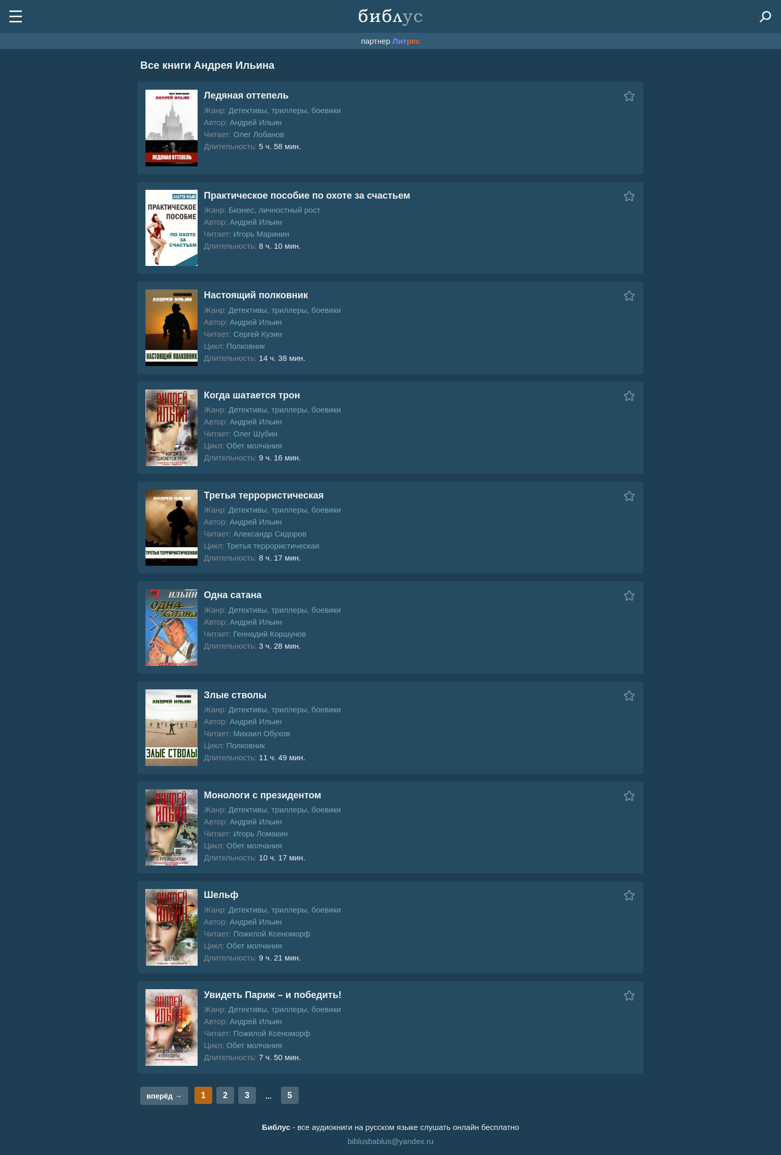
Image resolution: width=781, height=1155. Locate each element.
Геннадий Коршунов (269, 633)
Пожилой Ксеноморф (271, 933)
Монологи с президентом (262, 795)
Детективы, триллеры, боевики (284, 110)
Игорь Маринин (261, 233)
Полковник (245, 346)
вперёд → (164, 1096)
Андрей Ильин (255, 122)
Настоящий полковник (256, 295)
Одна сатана (233, 595)
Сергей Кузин (257, 334)
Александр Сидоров (269, 533)
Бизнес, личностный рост (274, 209)
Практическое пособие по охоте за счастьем (307, 195)
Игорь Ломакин (260, 833)
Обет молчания (254, 445)
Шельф (221, 895)
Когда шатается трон (252, 395)
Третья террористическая (264, 495)
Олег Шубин (255, 433)
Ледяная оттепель (246, 95)
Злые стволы (235, 695)
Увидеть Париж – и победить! (272, 995)
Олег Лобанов (258, 134)
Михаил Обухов (261, 733)
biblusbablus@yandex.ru (391, 1141)
